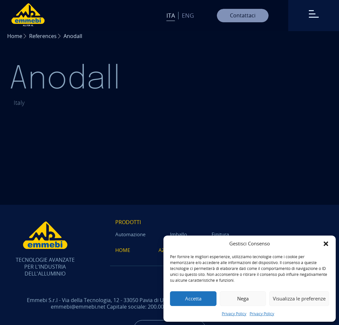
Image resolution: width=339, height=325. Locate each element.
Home (14, 36)
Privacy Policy (234, 313)
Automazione (130, 234)
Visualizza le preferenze (299, 298)
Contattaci (242, 15)
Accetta (193, 298)
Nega (243, 298)
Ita (170, 15)
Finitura (220, 234)
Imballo (178, 234)
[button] (326, 243)
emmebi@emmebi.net (78, 306)
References (43, 36)
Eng (188, 15)
